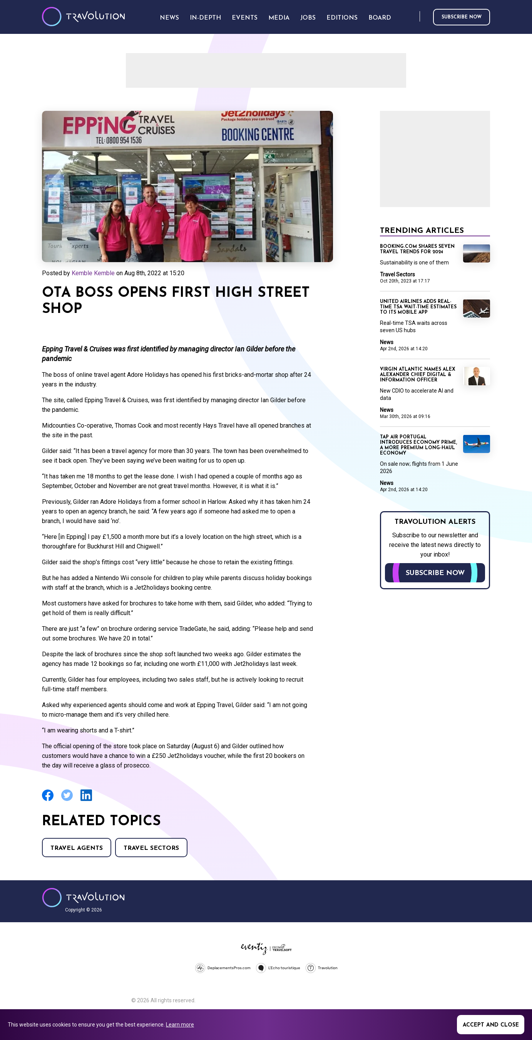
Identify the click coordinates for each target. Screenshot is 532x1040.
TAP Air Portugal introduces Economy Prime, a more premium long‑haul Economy (418, 445)
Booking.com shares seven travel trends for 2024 (417, 249)
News (386, 342)
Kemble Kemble (93, 273)
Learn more (180, 1025)
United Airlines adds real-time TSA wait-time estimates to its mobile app (418, 307)
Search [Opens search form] (412, 16)
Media (278, 18)
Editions (342, 18)
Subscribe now (462, 17)
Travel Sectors (151, 848)
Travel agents (76, 848)
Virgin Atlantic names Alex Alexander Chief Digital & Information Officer (417, 375)
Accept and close (491, 1025)
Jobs (308, 18)
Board (379, 18)
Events (245, 18)
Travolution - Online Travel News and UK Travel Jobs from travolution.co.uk (83, 897)
